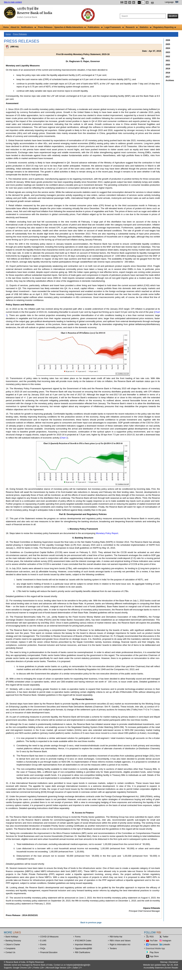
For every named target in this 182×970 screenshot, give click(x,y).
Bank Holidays (12, 937)
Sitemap (163, 962)
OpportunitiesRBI (83, 948)
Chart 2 (63, 437)
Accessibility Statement (154, 968)
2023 (168, 52)
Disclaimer (173, 962)
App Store (154, 956)
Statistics (146, 27)
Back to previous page (90, 922)
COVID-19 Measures (49, 937)
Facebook (153, 944)
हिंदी (176, 2)
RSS (152, 937)
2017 (168, 77)
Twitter (165, 937)
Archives (170, 80)
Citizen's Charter (13, 944)
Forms (78, 937)
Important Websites (83, 944)
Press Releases (45, 27)
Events (43, 944)
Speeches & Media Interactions (70, 27)
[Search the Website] (143, 16)
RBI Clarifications (82, 952)
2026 (168, 40)
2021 (168, 60)
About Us (15, 27)
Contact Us (10, 952)
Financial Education (49, 952)
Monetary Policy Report (107, 533)
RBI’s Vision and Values (120, 940)
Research (132, 27)
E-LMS (43, 940)
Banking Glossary (13, 940)
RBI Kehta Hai (116, 937)
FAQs (42, 948)
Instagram (166, 940)
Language (169, 2)
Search (173, 16)
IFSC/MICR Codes (83, 940)
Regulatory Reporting (164, 27)
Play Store (154, 952)
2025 (168, 44)
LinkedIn (166, 944)
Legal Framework (114, 27)
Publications (95, 27)
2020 (168, 65)
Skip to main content (13, 2)
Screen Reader (171, 968)
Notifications (28, 27)
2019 (168, 68)
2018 (168, 73)
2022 (168, 56)
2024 (168, 48)
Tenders (113, 948)
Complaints (10, 948)
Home (6, 27)
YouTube (154, 940)
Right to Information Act (120, 944)
